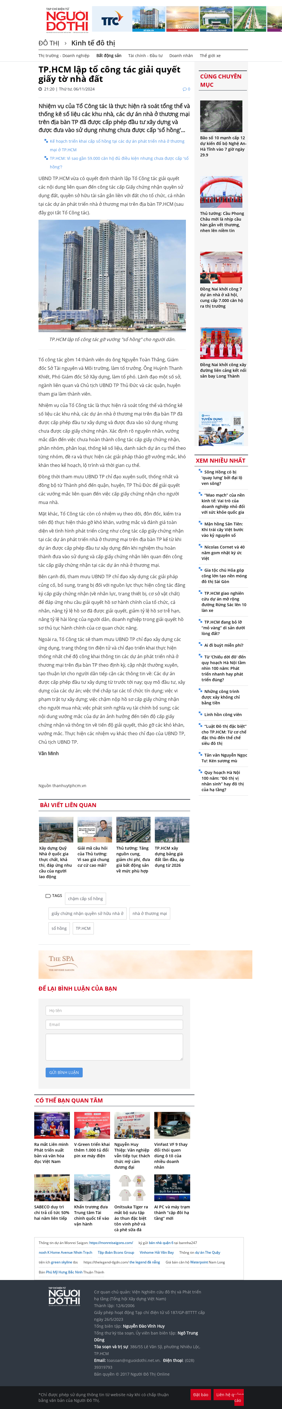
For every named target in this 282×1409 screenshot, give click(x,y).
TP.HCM (83, 928)
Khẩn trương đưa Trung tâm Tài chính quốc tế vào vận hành (91, 1215)
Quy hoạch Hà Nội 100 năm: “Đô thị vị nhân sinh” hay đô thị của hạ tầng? (223, 781)
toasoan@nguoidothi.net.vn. (134, 1360)
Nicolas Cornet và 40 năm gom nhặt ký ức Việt (223, 552)
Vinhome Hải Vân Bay (157, 1252)
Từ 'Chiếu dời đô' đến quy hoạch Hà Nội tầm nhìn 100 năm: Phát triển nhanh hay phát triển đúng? (224, 668)
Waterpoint (199, 1262)
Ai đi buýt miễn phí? (223, 645)
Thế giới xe (210, 55)
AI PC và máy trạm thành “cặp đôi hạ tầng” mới (172, 1212)
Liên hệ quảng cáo (230, 1397)
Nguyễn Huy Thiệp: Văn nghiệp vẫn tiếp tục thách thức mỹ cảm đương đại (132, 1156)
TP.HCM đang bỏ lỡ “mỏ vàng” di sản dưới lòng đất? (223, 627)
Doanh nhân (181, 55)
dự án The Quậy (207, 1252)
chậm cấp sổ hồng (85, 898)
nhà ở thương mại (150, 913)
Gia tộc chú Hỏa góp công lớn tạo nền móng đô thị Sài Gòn (224, 575)
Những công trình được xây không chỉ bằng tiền (221, 697)
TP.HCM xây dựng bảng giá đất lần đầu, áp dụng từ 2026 (169, 856)
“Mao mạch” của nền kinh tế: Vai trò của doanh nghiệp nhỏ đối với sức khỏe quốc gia (223, 503)
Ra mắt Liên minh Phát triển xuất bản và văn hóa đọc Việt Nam (51, 1153)
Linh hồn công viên (223, 714)
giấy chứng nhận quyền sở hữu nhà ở (87, 913)
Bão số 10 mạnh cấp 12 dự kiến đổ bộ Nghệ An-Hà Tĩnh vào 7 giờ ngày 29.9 (223, 146)
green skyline (61, 1262)
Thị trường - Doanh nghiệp (64, 55)
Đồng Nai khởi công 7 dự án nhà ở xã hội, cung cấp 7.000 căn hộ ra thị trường (221, 297)
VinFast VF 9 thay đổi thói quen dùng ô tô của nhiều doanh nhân (171, 1156)
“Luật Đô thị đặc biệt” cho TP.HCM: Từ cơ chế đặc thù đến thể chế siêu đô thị (224, 734)
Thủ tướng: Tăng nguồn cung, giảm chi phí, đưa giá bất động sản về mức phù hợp (133, 859)
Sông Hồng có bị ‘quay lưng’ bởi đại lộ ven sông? (222, 477)
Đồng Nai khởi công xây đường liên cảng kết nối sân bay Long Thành (223, 370)
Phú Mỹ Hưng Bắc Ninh (64, 1272)
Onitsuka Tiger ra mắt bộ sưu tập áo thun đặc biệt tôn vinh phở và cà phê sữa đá (131, 1218)
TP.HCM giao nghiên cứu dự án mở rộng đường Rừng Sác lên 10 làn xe (224, 601)
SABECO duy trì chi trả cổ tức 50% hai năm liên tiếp (51, 1212)
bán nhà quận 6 (161, 1242)
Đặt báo (200, 1394)
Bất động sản (108, 55)
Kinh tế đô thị (92, 42)
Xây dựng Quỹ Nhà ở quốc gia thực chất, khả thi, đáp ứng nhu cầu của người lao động (55, 862)
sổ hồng (59, 928)
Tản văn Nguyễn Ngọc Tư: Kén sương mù (224, 757)
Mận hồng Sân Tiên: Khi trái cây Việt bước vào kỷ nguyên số (223, 529)
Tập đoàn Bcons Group (116, 1252)
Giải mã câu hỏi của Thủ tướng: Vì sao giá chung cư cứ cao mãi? (93, 856)
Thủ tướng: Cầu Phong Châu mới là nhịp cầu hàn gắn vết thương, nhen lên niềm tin (222, 222)
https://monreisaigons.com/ (111, 1242)
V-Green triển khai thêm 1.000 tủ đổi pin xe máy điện (92, 1150)
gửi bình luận (64, 1072)
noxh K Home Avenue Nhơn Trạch (65, 1252)
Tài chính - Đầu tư (145, 55)
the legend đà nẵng (144, 1262)
